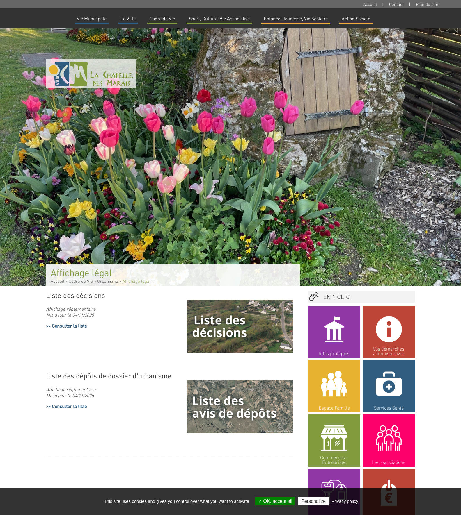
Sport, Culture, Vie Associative (219, 18)
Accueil (370, 4)
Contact (396, 4)
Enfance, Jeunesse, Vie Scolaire (296, 18)
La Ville (128, 18)
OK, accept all (275, 501)
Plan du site (427, 4)
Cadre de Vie (162, 18)
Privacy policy (344, 501)
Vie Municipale (92, 18)
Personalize (313, 501)
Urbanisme (107, 281)
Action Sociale (356, 18)
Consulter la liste (69, 326)
